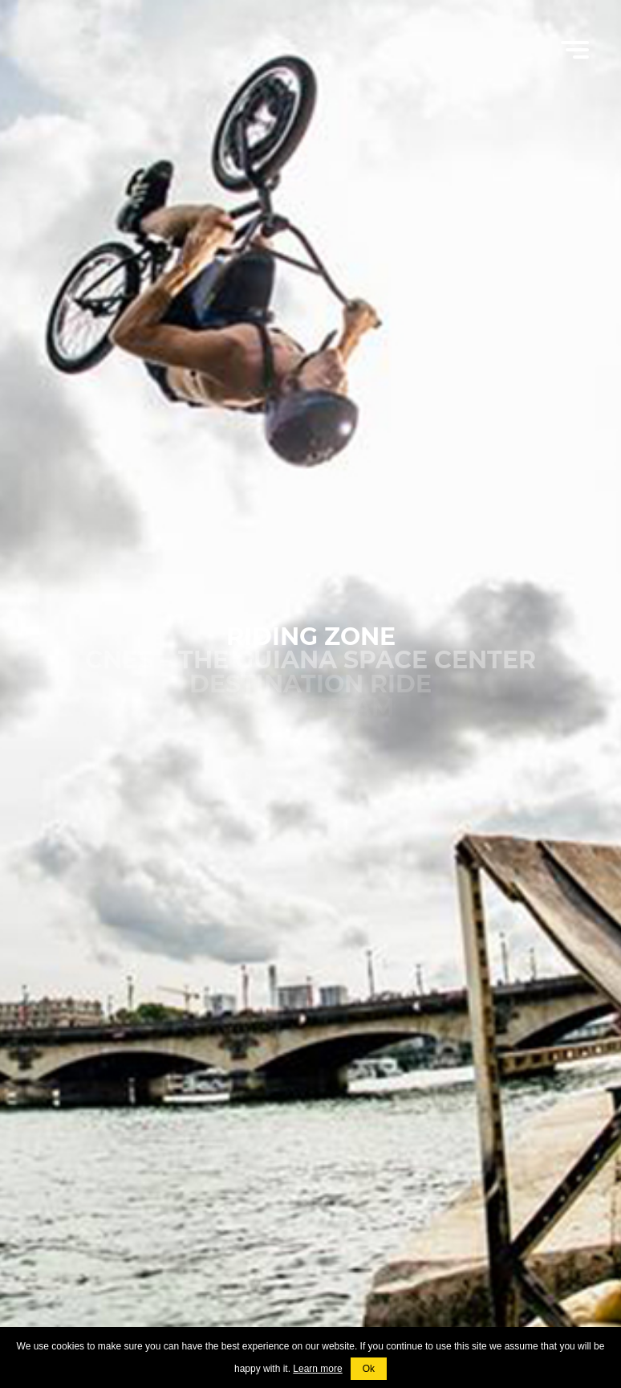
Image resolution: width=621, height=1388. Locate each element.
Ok (369, 1368)
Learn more (317, 1368)
